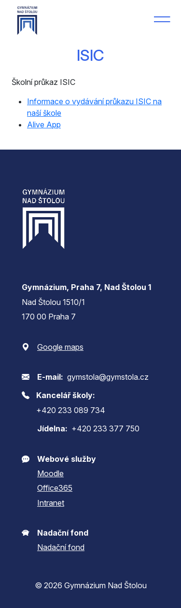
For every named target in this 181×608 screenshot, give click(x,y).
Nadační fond (60, 547)
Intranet (50, 503)
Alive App (44, 124)
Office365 (54, 488)
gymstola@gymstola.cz (108, 377)
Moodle (50, 473)
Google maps (60, 347)
